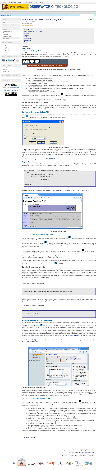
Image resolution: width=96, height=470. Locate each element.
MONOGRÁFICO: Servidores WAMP (33, 31)
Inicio (4, 2)
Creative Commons (89, 450)
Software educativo (8, 36)
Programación (6, 32)
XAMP (25, 36)
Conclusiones (27, 40)
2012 (5, 47)
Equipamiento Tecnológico (14, 2)
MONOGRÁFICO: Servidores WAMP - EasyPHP (41, 20)
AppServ (26, 35)
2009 (5, 52)
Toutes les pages (28, 41)
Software (31, 2)
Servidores (33, 21)
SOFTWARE (25, 21)
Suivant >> (33, 437)
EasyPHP (26, 33)
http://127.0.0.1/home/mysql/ (30, 341)
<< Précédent (25, 437)
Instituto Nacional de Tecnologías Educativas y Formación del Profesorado (76, 454)
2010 (5, 50)
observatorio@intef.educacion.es (86, 452)
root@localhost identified (72, 335)
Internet (25, 2)
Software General (7, 31)
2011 (5, 48)
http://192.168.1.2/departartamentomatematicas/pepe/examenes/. (45, 274)
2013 (5, 45)
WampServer (27, 38)
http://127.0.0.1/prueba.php (64, 190)
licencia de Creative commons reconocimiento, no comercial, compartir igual (10, 89)
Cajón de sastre (39, 2)
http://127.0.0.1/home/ (52, 159)
